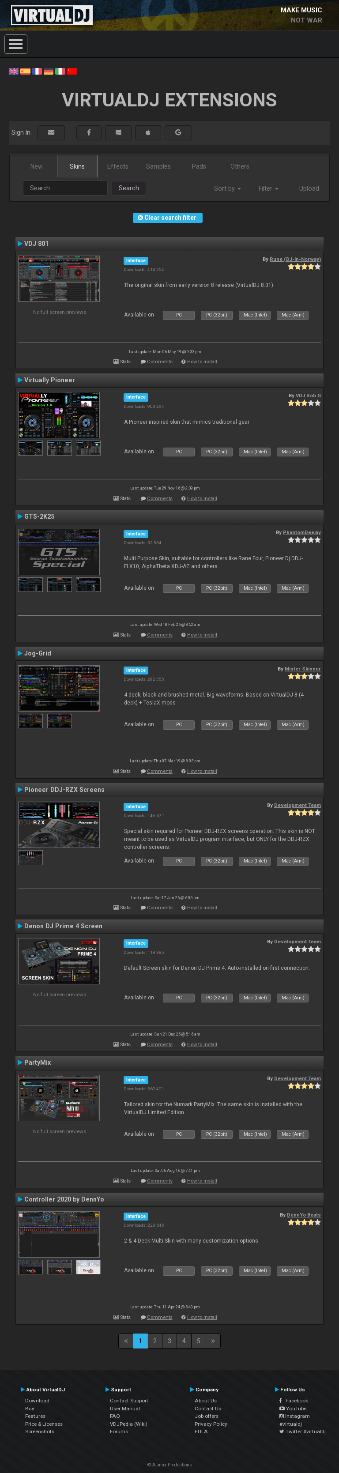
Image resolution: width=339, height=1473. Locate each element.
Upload (309, 188)
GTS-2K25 (39, 516)
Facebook (293, 1401)
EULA (201, 1431)
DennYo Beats (304, 1215)
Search (129, 188)
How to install (202, 362)
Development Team (297, 805)
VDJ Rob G (308, 395)
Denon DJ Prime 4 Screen (63, 926)
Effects (117, 166)
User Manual (125, 1408)
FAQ (115, 1416)
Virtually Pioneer (49, 380)
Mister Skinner (303, 669)
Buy (29, 1408)
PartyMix (37, 1062)
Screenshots (39, 1431)
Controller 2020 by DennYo (64, 1199)
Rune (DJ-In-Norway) (295, 259)
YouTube (292, 1408)
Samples (158, 166)
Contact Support (129, 1401)
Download (37, 1401)
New (36, 166)
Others (239, 166)
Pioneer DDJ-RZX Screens (64, 789)
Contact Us (208, 1408)
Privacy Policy (211, 1424)
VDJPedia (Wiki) (128, 1424)
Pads (199, 166)
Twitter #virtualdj (302, 1431)
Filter (269, 188)
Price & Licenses (44, 1424)
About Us (206, 1401)
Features (35, 1416)
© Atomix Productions (169, 1465)
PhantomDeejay (302, 532)
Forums (119, 1431)
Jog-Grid (37, 653)
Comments (160, 362)
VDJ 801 (36, 243)
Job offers (206, 1416)
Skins (77, 166)
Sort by (227, 188)
